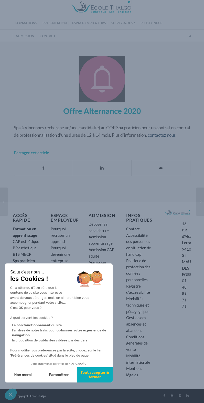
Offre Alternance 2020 (102, 110)
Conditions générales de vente (137, 343)
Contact (133, 229)
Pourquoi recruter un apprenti (60, 235)
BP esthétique (25, 247)
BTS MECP (22, 254)
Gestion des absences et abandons (136, 324)
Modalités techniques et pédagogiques (137, 305)
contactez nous (162, 135)
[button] (11, 394)
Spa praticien (24, 260)
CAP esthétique (26, 241)
